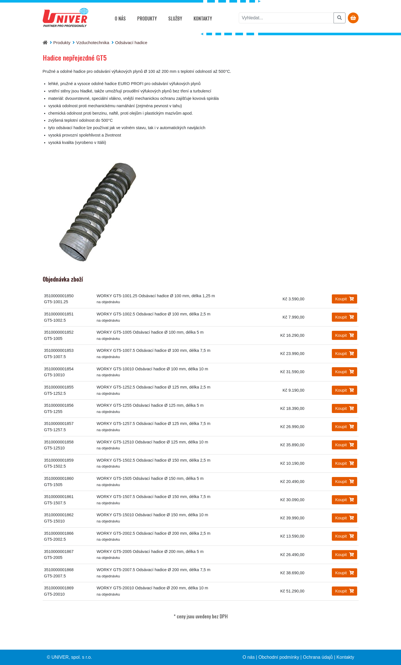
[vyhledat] (286, 18)
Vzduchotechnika (92, 42)
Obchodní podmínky (278, 657)
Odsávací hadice (131, 42)
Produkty (147, 18)
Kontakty (203, 18)
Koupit (344, 299)
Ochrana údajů (318, 657)
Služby (175, 18)
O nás (120, 18)
